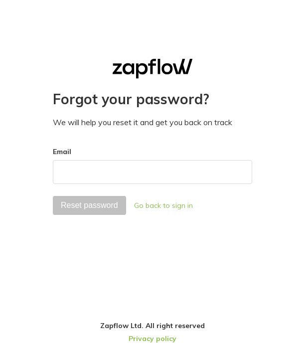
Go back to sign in (163, 205)
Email (62, 151)
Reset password (89, 205)
